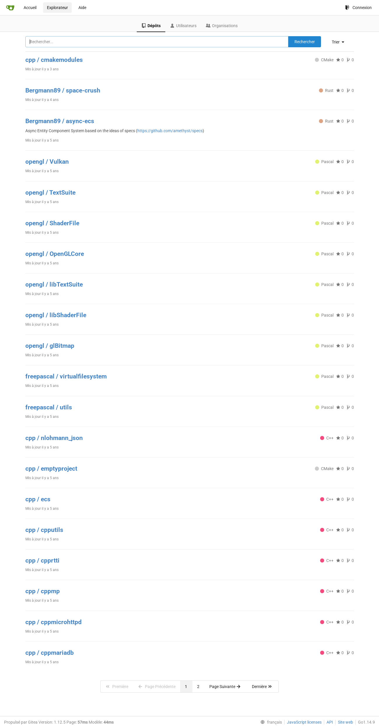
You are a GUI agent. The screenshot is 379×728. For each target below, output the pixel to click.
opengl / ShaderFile (52, 223)
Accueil (30, 7)
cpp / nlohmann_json (54, 437)
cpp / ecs (37, 499)
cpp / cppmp (42, 591)
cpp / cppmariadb (49, 652)
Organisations (222, 25)
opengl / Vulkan (47, 161)
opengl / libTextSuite (54, 284)
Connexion (358, 7)
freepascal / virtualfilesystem (66, 376)
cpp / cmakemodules (54, 59)
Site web (345, 722)
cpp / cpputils (44, 529)
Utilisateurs (183, 25)
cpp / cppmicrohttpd (53, 622)
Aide (82, 7)
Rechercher (304, 41)
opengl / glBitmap (49, 345)
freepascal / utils (48, 407)
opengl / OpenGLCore (54, 253)
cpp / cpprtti (42, 560)
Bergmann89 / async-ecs (59, 121)
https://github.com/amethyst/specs (170, 130)
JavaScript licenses (304, 722)
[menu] (340, 42)
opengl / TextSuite (50, 192)
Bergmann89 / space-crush (62, 90)
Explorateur (57, 7)
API (330, 722)
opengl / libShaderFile (55, 315)
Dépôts (151, 25)
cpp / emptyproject (51, 468)
